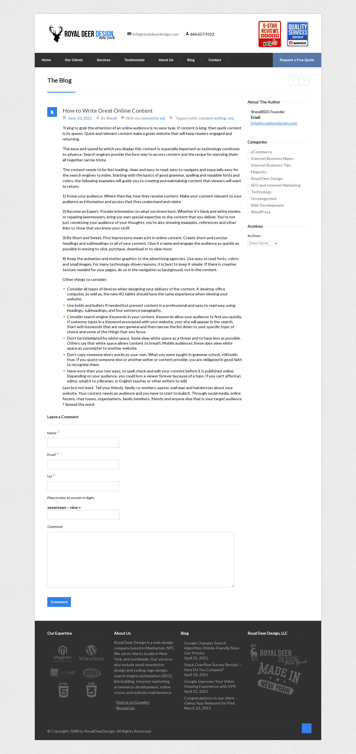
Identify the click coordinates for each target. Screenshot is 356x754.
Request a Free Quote (297, 60)
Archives (254, 236)
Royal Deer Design (267, 178)
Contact (215, 60)
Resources (125, 707)
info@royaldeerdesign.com (155, 34)
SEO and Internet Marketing (275, 185)
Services (103, 60)
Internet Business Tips (271, 165)
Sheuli (111, 118)
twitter (296, 705)
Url (51, 476)
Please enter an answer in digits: (71, 498)
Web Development (267, 205)
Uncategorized (263, 198)
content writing (212, 118)
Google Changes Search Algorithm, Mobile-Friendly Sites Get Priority (211, 648)
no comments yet (150, 118)
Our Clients (74, 60)
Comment (55, 527)
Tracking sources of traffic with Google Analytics (304, 80)
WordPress (261, 211)
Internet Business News (272, 158)
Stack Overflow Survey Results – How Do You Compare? (212, 667)
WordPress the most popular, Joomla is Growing (293, 80)
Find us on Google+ (133, 702)
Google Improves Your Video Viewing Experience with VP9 (210, 684)
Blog (191, 60)
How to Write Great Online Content (108, 110)
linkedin (305, 705)
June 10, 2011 (80, 118)
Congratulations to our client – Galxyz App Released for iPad (211, 700)
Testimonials (134, 60)
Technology (261, 191)
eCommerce (261, 151)
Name (53, 433)
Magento (259, 171)
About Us (166, 60)
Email (52, 454)
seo (231, 118)
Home (46, 60)
